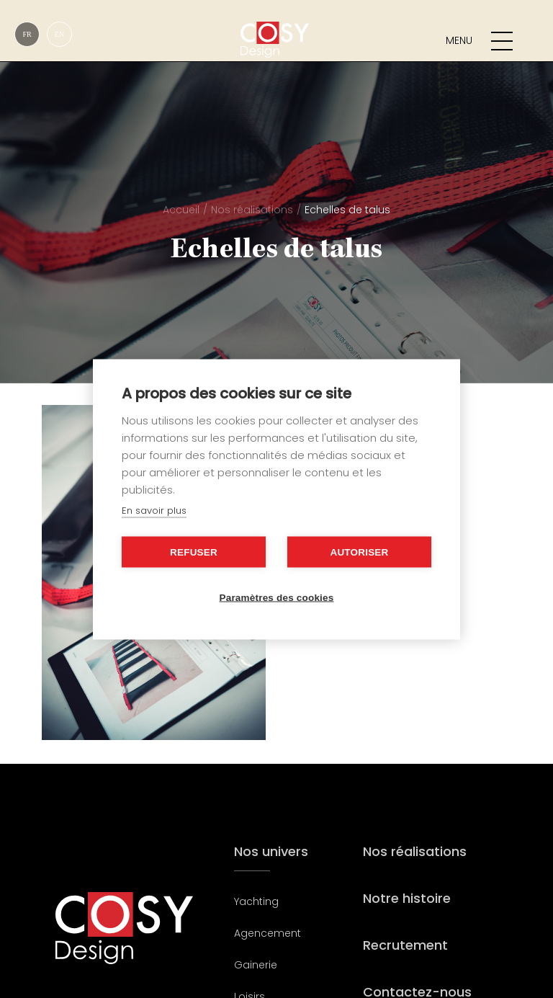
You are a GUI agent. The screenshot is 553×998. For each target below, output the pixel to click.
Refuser (193, 551)
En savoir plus (154, 510)
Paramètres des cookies (277, 597)
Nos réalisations (252, 209)
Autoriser (359, 551)
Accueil (181, 209)
